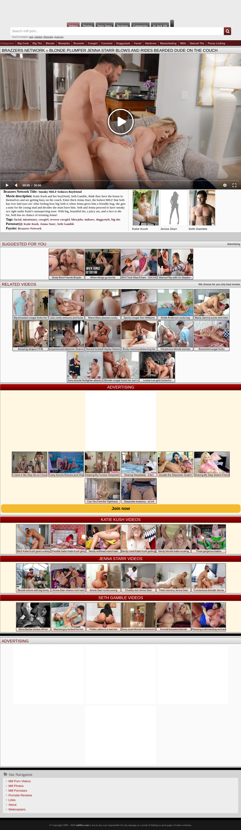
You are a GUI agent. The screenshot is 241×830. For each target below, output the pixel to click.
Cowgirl (92, 43)
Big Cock (23, 43)
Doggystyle (123, 43)
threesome (48, 37)
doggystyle (103, 219)
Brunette (79, 43)
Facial (137, 43)
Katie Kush (31, 224)
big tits (115, 219)
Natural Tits (197, 43)
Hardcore (150, 43)
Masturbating (168, 43)
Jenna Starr (48, 224)
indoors (90, 219)
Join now (121, 508)
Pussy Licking (216, 43)
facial (17, 219)
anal (31, 37)
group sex (59, 37)
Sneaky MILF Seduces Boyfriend (60, 191)
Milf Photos (16, 786)
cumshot (38, 37)
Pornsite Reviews (20, 795)
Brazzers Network (23, 50)
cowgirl (43, 219)
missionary (30, 219)
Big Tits (37, 43)
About (12, 804)
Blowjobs (64, 43)
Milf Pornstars (17, 790)
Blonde (50, 43)
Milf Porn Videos (19, 781)
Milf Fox (120, 10)
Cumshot (106, 43)
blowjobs (77, 219)
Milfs (183, 43)
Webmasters (17, 809)
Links (12, 800)
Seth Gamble (65, 224)
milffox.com (82, 825)
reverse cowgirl (60, 219)
